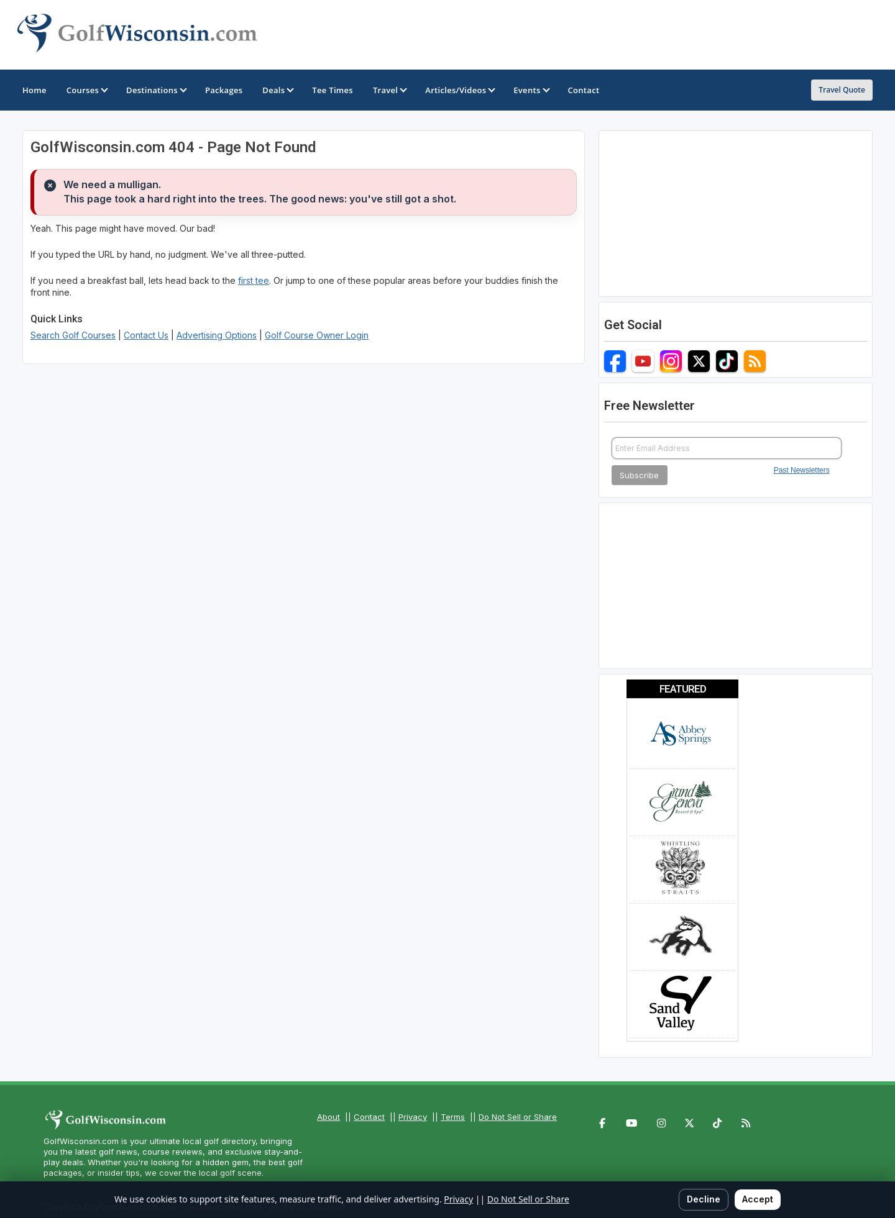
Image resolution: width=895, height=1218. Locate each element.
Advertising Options (217, 335)
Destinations (155, 90)
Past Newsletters (802, 470)
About (328, 1117)
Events (530, 90)
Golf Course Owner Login (317, 335)
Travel (389, 90)
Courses (86, 90)
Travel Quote (842, 89)
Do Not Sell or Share (518, 1117)
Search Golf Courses (73, 335)
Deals (277, 90)
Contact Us (146, 335)
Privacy (412, 1117)
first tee (253, 280)
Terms (453, 1117)
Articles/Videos (459, 90)
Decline (703, 1199)
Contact (369, 1117)
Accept (757, 1199)
